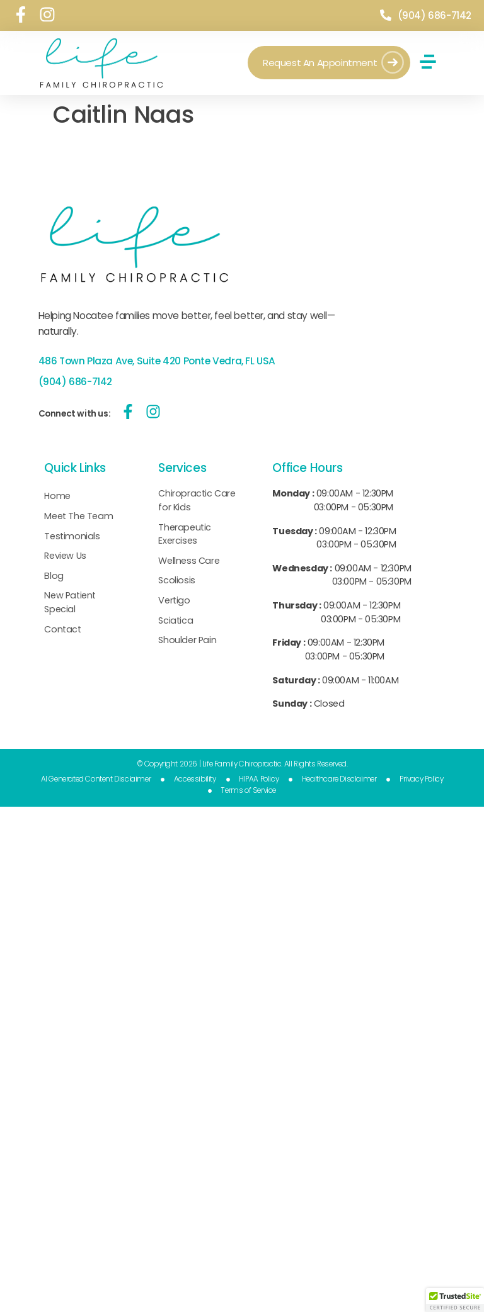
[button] (428, 61)
